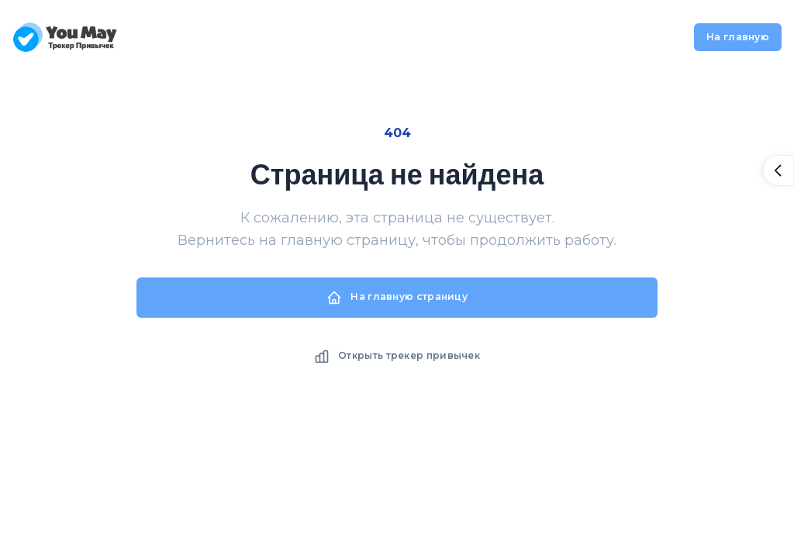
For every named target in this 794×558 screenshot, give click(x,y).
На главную (737, 37)
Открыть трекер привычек (397, 356)
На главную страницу (397, 297)
